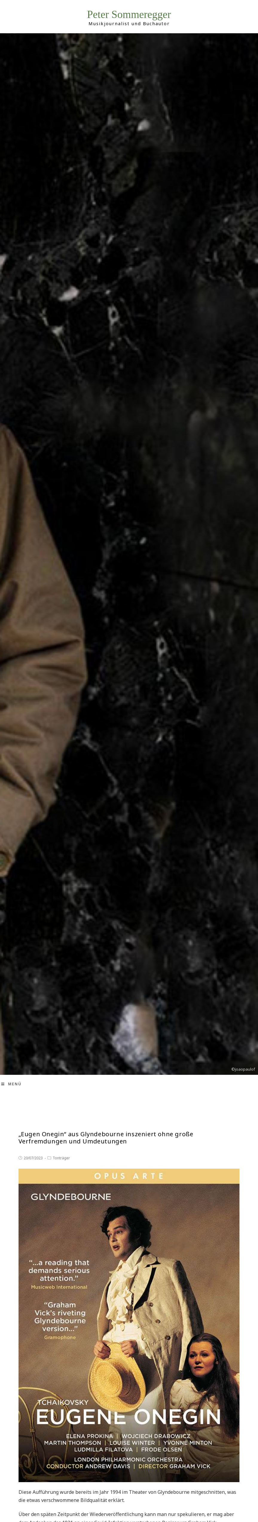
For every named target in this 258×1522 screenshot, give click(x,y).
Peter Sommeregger (129, 15)
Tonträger (61, 1158)
